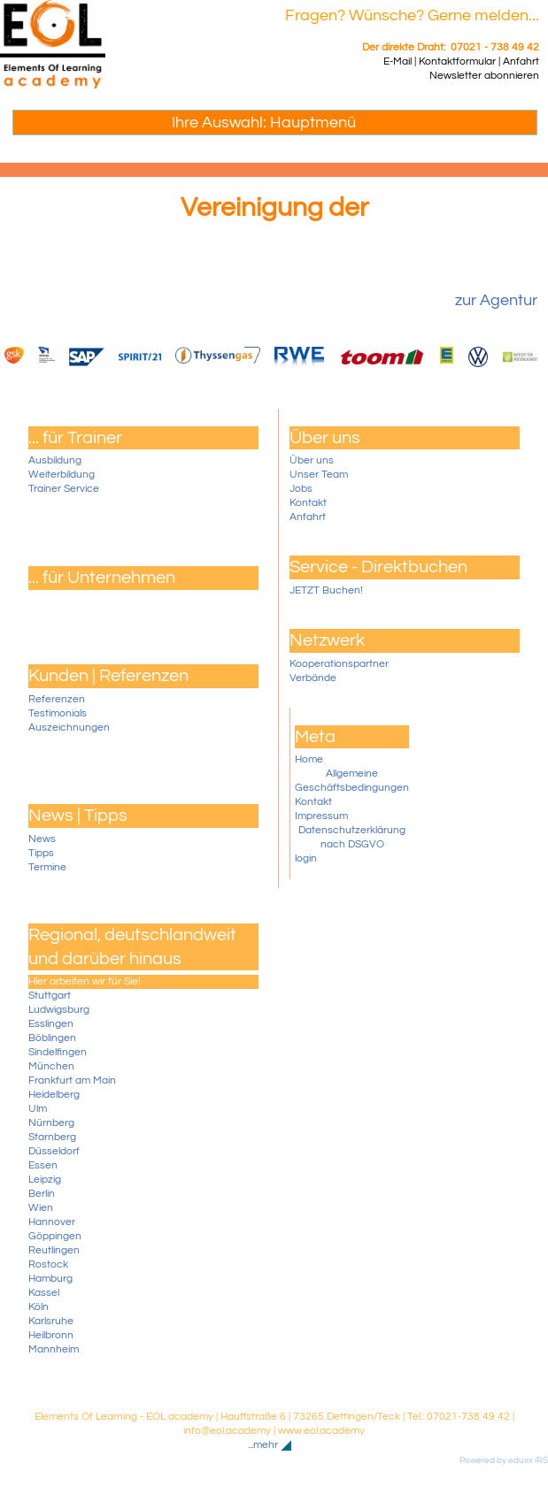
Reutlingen (54, 1250)
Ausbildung (54, 460)
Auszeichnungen (69, 727)
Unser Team (318, 474)
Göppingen (54, 1236)
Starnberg (52, 1137)
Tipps (41, 853)
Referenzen (56, 699)
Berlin (41, 1193)
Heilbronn (50, 1335)
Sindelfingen (57, 1052)
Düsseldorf (54, 1151)
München (51, 1066)
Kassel (43, 1293)
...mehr (263, 1445)
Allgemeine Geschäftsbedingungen (352, 780)
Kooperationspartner (339, 664)
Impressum (321, 816)
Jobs (301, 488)
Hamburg (50, 1278)
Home (309, 759)
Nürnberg (51, 1123)
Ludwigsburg (58, 1009)
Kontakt (308, 503)
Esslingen (50, 1024)
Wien (40, 1208)
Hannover (51, 1222)
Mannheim (53, 1349)
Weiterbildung (61, 474)
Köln (38, 1307)
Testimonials (57, 713)
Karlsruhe (50, 1321)
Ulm (37, 1109)
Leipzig (44, 1179)
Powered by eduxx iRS (503, 1460)
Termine (47, 867)
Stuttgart (49, 995)
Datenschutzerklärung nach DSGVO (351, 837)
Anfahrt (307, 517)
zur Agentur (496, 300)
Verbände (312, 678)
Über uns (311, 460)
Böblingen (52, 1038)
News (42, 839)
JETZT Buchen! (326, 590)
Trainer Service (63, 488)
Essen (43, 1165)
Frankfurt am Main (72, 1080)
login (306, 858)
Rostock (48, 1264)
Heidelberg (54, 1094)
